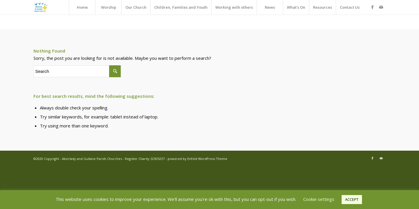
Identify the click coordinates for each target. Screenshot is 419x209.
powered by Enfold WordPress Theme (197, 158)
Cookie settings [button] (318, 199)
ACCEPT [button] (351, 199)
